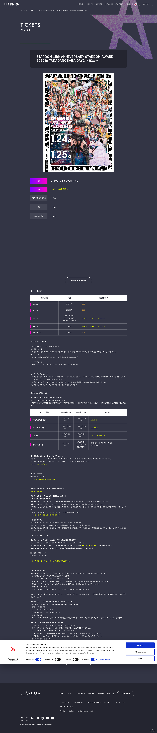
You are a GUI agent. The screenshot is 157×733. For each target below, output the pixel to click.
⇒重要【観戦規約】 (37, 491)
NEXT (82, 652)
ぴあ (83, 318)
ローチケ (92, 318)
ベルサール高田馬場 (58, 189)
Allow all (140, 714)
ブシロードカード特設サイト (40, 464)
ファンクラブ (118, 702)
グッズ (109, 693)
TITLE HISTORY (78, 702)
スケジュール (80, 693)
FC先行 (100, 318)
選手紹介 (101, 693)
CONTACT (146, 4)
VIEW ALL (78, 661)
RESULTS (99, 4)
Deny (140, 727)
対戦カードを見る (78, 280)
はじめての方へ (65, 702)
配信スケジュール (65, 706)
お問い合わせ (125, 693)
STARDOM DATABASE (93, 702)
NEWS (80, 4)
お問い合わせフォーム (89, 545)
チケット (106, 702)
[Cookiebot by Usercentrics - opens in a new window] (13, 729)
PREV (75, 652)
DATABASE (109, 4)
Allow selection (140, 721)
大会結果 (91, 693)
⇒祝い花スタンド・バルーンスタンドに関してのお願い (49, 561)
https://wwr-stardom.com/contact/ (42, 479)
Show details (105, 729)
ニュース (69, 693)
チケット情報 (29, 10)
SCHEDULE (89, 4)
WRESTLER (119, 4)
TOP (21, 10)
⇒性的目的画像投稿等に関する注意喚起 (43, 515)
